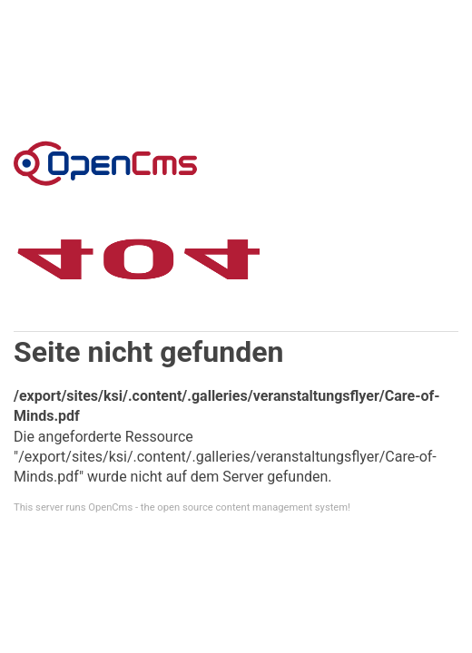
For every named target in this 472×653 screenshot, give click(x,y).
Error (105, 163)
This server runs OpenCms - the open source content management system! (182, 507)
